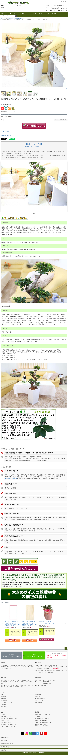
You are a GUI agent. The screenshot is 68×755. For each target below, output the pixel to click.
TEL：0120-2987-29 (11, 478)
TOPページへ (3, 18)
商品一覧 (3, 13)
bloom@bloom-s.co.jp (45, 722)
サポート (3, 712)
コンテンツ (3, 692)
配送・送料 (38, 662)
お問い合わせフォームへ (49, 680)
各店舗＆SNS (4, 700)
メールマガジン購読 (40, 698)
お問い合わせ (64, 8)
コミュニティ (4, 706)
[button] (2, 623)
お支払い (3, 662)
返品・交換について (6, 722)
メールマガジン (64, 7)
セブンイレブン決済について (8, 726)
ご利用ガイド (56, 7)
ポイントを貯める (39, 702)
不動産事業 (3, 704)
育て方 (12, 13)
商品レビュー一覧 (39, 700)
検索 (16, 16)
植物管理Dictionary (56, 8)
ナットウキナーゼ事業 (6, 702)
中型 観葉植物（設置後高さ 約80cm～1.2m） (16, 18)
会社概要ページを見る (62, 5)
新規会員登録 (49, 7)
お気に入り (23, 13)
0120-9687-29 (46, 681)
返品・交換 (3, 677)
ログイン (48, 5)
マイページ (53, 5)
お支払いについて (5, 720)
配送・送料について (6, 717)
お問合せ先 (38, 677)
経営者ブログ (4, 698)
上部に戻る (3, 750)
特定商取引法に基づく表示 (7, 743)
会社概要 (37, 712)
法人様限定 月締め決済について (8, 724)
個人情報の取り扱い (6, 747)
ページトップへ (66, 648)
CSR (2, 694)
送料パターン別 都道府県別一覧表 (9, 718)
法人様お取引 (52, 13)
